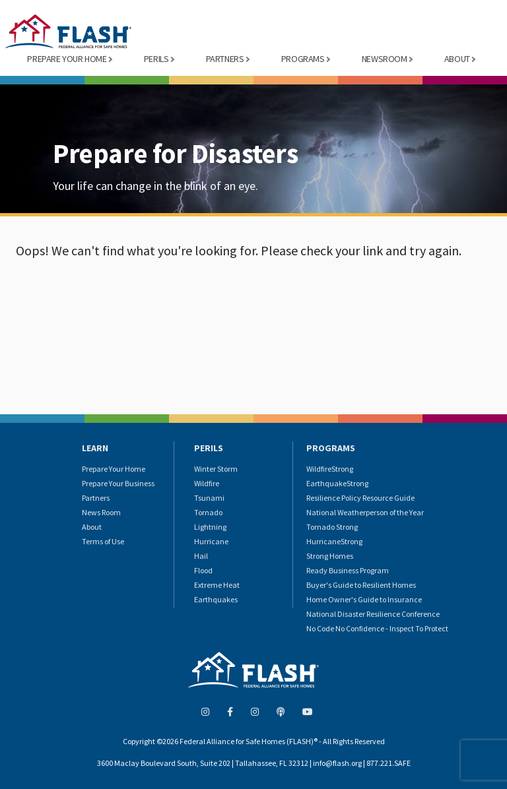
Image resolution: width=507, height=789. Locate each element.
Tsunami (209, 498)
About (92, 527)
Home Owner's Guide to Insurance (364, 599)
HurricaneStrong (334, 541)
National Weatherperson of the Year (365, 512)
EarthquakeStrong (337, 483)
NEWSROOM (384, 59)
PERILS (156, 59)
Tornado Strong (332, 527)
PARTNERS (225, 59)
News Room (101, 512)
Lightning (210, 527)
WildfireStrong (329, 469)
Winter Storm (216, 469)
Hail (201, 556)
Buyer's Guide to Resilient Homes (361, 585)
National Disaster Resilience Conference (373, 614)
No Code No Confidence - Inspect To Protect (377, 628)
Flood (203, 570)
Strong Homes (329, 556)
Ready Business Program (347, 570)
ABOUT (457, 59)
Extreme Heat (217, 585)
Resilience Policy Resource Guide (360, 498)
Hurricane (211, 541)
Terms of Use (103, 541)
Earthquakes (216, 599)
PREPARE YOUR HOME (66, 59)
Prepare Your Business (118, 483)
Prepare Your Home (113, 469)
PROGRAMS (303, 59)
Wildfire (206, 483)
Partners (96, 498)
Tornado (208, 512)
